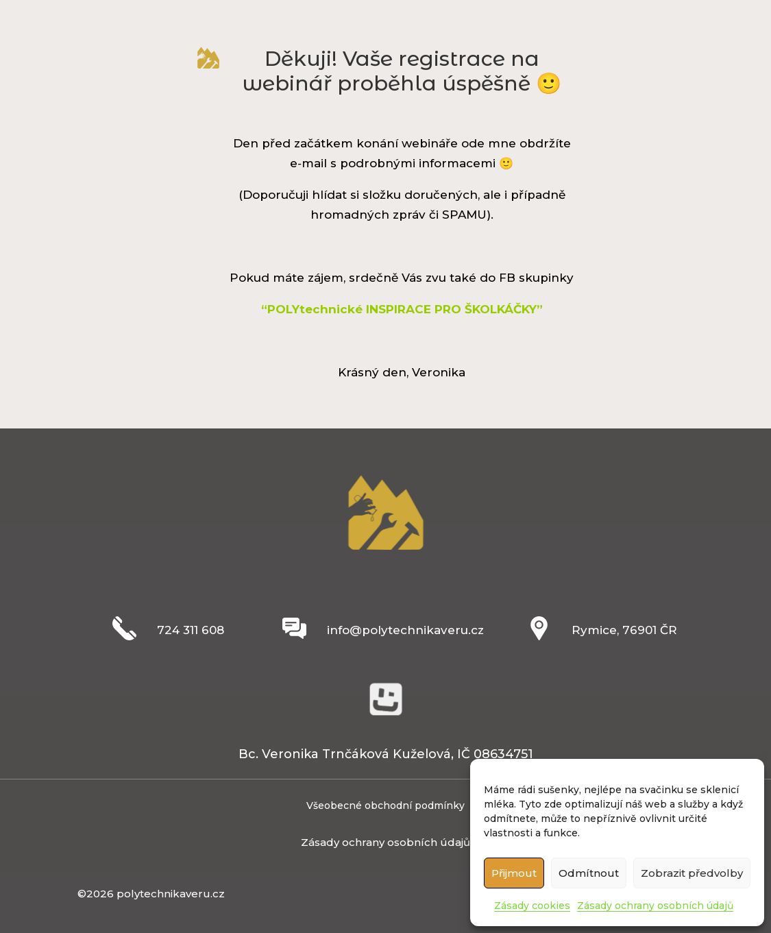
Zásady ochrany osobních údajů (655, 905)
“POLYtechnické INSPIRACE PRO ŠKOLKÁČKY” (402, 309)
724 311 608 (190, 630)
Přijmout (514, 873)
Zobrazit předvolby (692, 873)
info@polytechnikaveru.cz (405, 630)
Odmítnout (589, 873)
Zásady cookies (532, 905)
